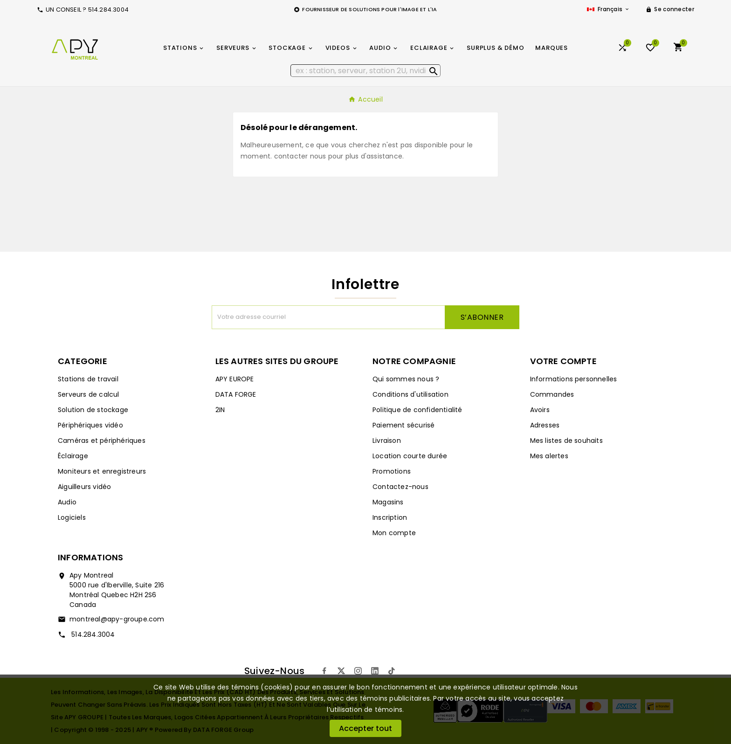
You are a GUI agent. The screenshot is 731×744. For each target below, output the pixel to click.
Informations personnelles (573, 379)
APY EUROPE (234, 379)
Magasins (388, 502)
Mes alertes (549, 456)
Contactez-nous (400, 486)
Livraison (386, 440)
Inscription (389, 517)
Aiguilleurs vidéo (84, 486)
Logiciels (72, 517)
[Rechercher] (365, 70)
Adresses (545, 425)
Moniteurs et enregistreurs (102, 471)
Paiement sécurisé (403, 425)
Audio (67, 502)
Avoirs (540, 409)
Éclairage (73, 456)
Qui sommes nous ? (405, 379)
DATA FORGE (235, 394)
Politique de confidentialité (417, 409)
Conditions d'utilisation (410, 394)
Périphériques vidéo (90, 425)
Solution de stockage (93, 409)
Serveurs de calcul (88, 394)
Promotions (391, 471)
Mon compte (394, 532)
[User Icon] (670, 9)
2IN (220, 409)
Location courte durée (409, 456)
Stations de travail (88, 379)
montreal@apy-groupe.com (117, 619)
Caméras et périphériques (101, 440)
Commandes (552, 394)
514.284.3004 (92, 634)
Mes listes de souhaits (566, 440)
